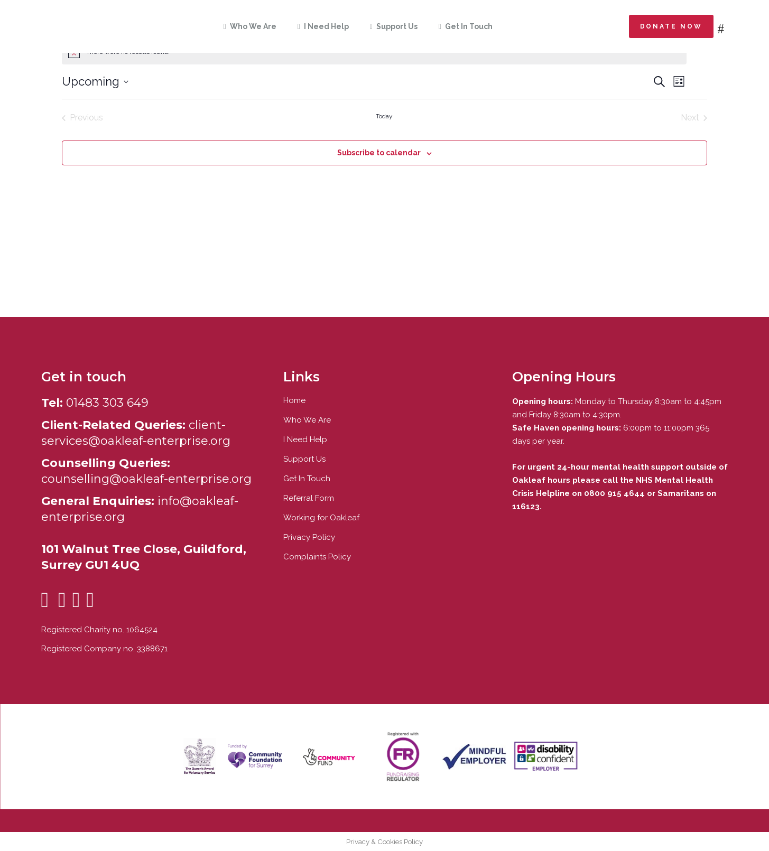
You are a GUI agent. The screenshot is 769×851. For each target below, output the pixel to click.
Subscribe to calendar (379, 152)
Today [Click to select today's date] (384, 116)
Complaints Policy (317, 557)
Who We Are (307, 420)
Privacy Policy (309, 537)
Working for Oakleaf (321, 517)
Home (294, 400)
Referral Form (308, 498)
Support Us (304, 459)
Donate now (671, 26)
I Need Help (305, 439)
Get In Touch (306, 478)
